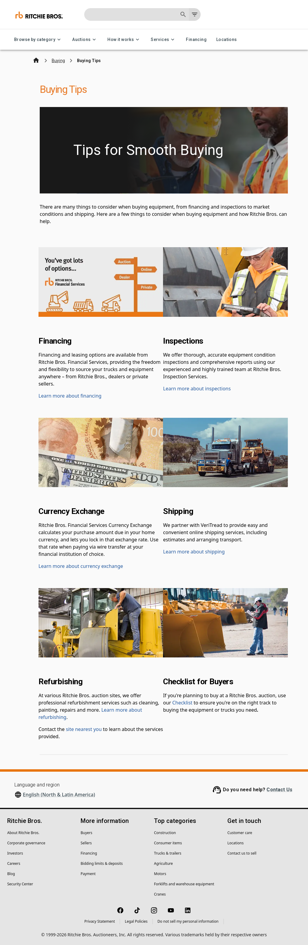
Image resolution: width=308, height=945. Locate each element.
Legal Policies (136, 921)
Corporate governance (26, 843)
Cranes (160, 894)
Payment (88, 873)
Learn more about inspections (197, 388)
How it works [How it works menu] (124, 39)
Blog (11, 873)
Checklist (182, 702)
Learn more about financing (69, 395)
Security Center (20, 884)
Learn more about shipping (194, 551)
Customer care (239, 832)
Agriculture (163, 863)
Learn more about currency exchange (80, 566)
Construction (165, 832)
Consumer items (168, 843)
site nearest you (84, 729)
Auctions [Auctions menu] (85, 39)
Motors (160, 873)
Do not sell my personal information (188, 921)
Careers (13, 863)
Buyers (86, 832)
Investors (15, 853)
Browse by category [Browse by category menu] (38, 39)
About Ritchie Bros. (23, 832)
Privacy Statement (99, 921)
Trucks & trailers (167, 853)
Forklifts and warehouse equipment (184, 884)
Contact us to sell (241, 853)
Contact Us (279, 789)
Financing (196, 39)
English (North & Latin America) (59, 794)
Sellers (86, 843)
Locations (226, 39)
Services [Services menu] (163, 39)
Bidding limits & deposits (102, 863)
